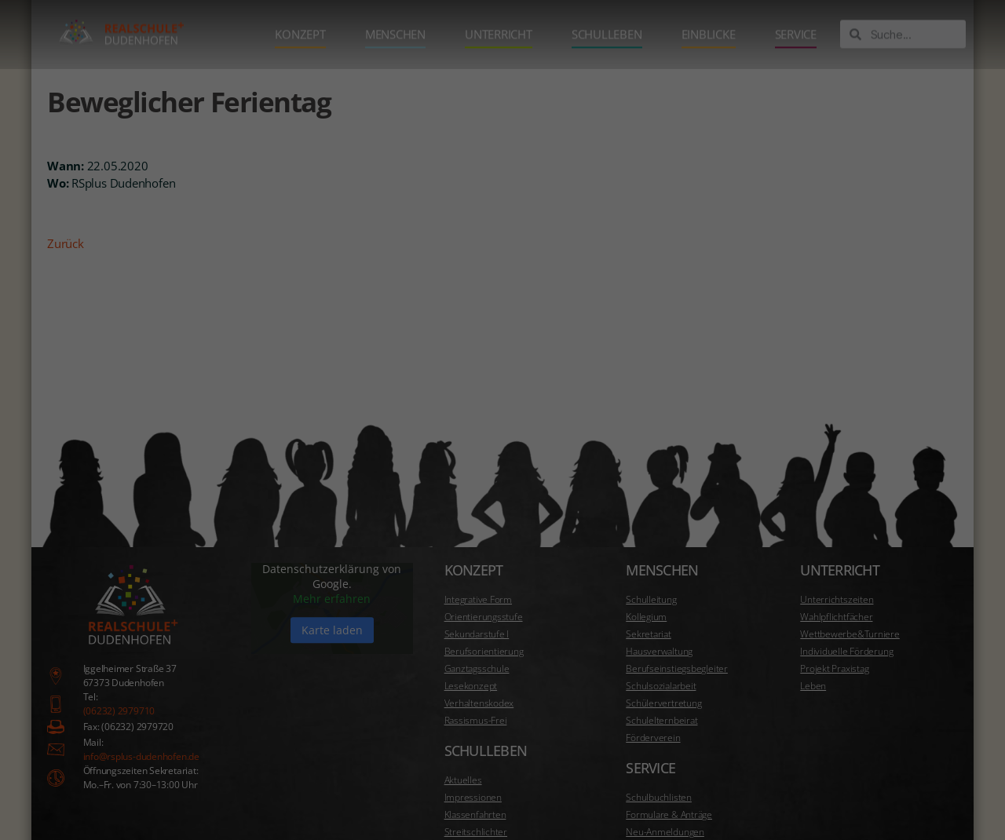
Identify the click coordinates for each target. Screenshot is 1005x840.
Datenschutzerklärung (613, 570)
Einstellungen (888, 570)
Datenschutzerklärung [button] (773, 787)
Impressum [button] (847, 787)
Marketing (926, 618)
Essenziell (593, 618)
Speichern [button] (765, 712)
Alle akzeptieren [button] (765, 669)
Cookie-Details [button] (692, 787)
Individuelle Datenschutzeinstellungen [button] (765, 756)
